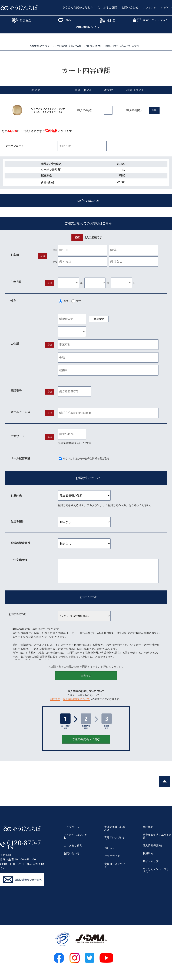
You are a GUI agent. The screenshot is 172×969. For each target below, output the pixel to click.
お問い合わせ (129, 7)
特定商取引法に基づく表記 (157, 836)
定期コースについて (114, 865)
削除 (154, 110)
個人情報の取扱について (76, 699)
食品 (64, 20)
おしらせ (109, 848)
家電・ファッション (150, 20)
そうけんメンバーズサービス (157, 870)
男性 (65, 301)
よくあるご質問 (107, 7)
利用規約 (55, 699)
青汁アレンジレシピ (114, 838)
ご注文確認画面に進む (86, 739)
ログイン (166, 7)
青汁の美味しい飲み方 (114, 828)
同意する (86, 675)
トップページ (72, 827)
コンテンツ (150, 7)
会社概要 (148, 827)
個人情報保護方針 (153, 845)
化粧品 (107, 20)
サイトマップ (150, 861)
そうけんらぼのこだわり (77, 7)
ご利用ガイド (112, 856)
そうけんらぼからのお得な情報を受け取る (86, 458)
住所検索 (99, 318)
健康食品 (21, 20)
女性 (78, 301)
